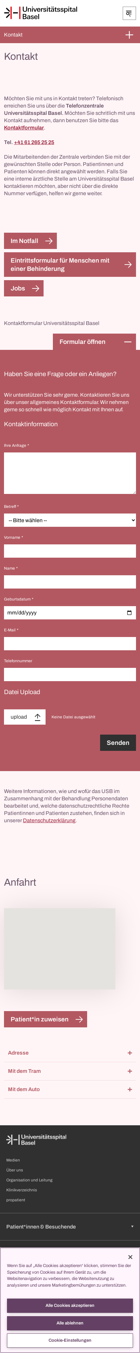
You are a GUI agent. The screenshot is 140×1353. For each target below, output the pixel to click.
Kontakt (13, 35)
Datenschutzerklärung (49, 820)
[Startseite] (40, 13)
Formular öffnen (82, 341)
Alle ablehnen (70, 1323)
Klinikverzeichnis (21, 1190)
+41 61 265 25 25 (34, 142)
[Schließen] (130, 1257)
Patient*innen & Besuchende (41, 1227)
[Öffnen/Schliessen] (129, 13)
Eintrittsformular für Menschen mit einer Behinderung (60, 264)
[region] (70, 1300)
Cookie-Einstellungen (70, 1340)
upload (19, 717)
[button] (70, 1053)
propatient (15, 1200)
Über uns (14, 1170)
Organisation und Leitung (29, 1180)
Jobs (18, 288)
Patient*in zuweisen (40, 1019)
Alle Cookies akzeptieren (70, 1305)
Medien (13, 1160)
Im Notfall (24, 240)
